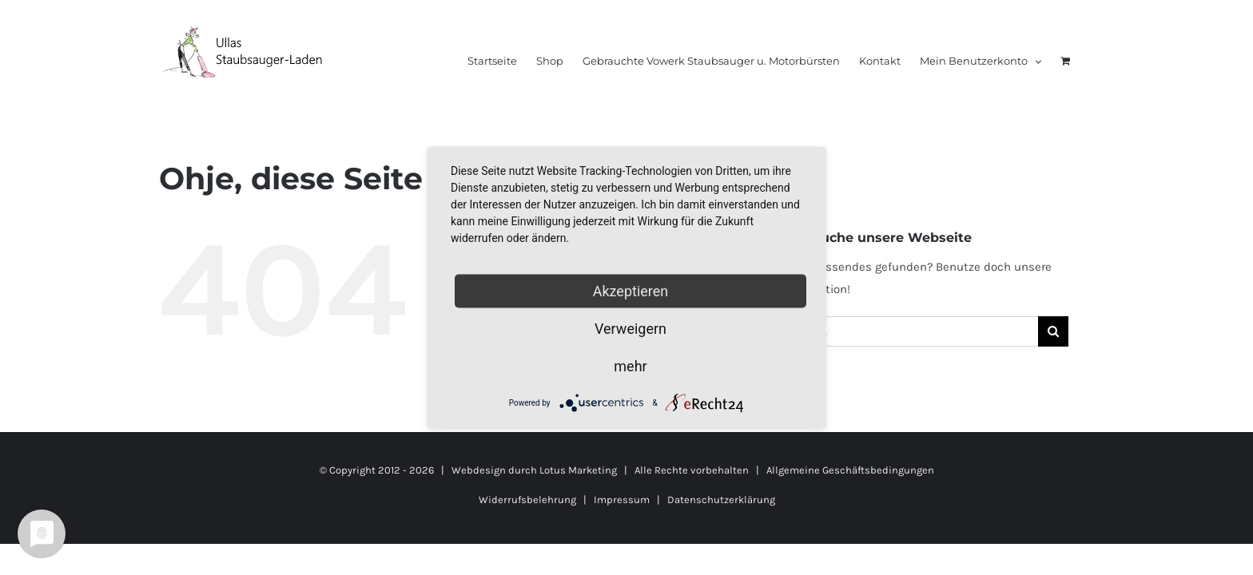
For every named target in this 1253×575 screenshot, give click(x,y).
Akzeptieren (631, 291)
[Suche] (1053, 331)
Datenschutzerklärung (721, 500)
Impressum (622, 500)
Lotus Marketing (578, 470)
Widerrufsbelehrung (527, 500)
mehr (630, 366)
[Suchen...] (905, 331)
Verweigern (630, 328)
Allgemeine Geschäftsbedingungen (850, 470)
